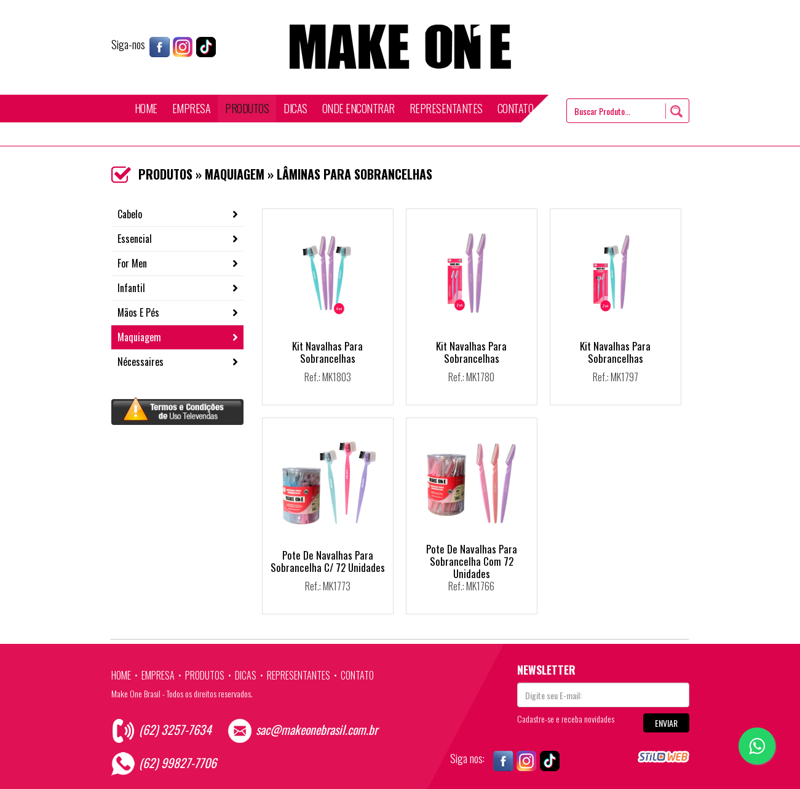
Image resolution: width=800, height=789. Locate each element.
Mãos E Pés (138, 312)
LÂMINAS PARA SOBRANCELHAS (354, 174)
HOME (146, 108)
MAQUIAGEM (234, 174)
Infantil (131, 287)
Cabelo (129, 214)
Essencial (134, 238)
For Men (132, 263)
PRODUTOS (247, 108)
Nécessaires (140, 361)
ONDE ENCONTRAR (358, 108)
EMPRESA (191, 108)
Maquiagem (139, 337)
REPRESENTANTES (446, 108)
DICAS (295, 108)
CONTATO (515, 108)
